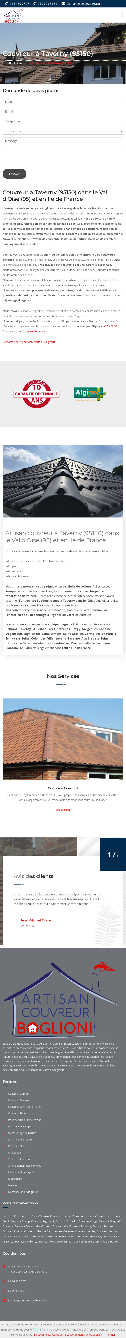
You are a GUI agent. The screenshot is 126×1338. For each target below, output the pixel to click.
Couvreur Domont (63, 788)
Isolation (13, 1185)
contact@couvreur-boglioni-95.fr (27, 1300)
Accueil (15, 63)
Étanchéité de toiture (20, 1139)
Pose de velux (16, 1146)
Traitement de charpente (22, 1159)
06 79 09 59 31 (47, 4)
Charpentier (15, 1152)
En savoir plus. (42, 1334)
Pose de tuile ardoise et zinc (24, 1120)
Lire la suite (63, 809)
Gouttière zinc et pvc (20, 1126)
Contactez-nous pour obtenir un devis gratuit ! (29, 342)
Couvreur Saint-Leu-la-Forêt (24, 1106)
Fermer (111, 1334)
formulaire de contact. (34, 331)
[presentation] (30, 159)
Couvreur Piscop (17, 1113)
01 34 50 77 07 (19, 4)
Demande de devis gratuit (84, 4)
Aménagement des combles (24, 1165)
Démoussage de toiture (22, 1133)
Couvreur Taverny (18, 1100)
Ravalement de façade (21, 1172)
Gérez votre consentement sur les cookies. (77, 1334)
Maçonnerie (15, 1178)
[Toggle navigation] (122, 15)
